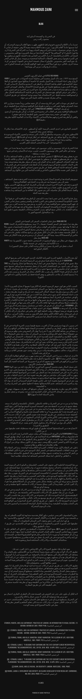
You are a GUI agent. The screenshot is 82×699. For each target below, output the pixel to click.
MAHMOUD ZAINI (41, 9)
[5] (57, 358)
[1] (37, 120)
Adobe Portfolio (45, 693)
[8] (57, 529)
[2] (18, 137)
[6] (29, 394)
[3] (55, 156)
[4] (6, 316)
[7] (49, 442)
